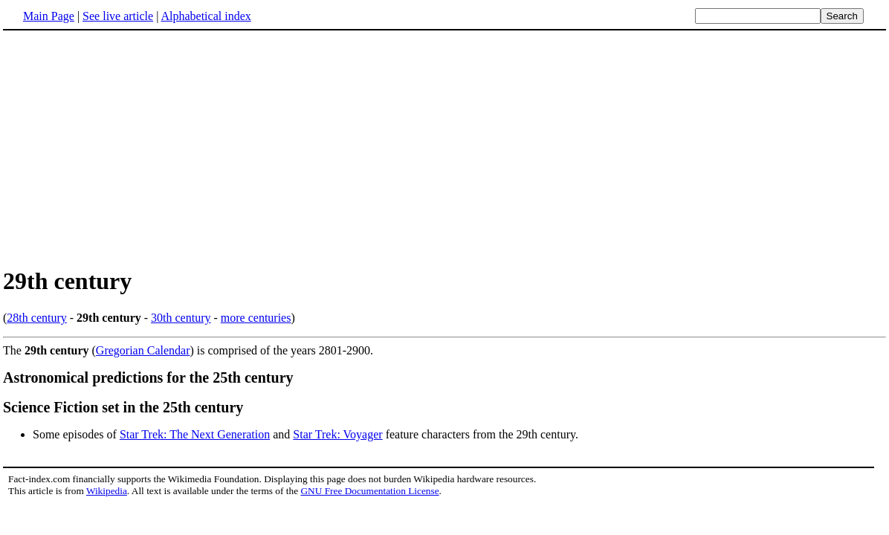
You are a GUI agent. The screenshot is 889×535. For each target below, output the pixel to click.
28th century (36, 317)
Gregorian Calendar (143, 350)
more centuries (256, 317)
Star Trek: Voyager (337, 434)
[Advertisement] (128, 148)
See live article (118, 16)
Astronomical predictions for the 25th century (148, 377)
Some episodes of (76, 434)
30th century (180, 317)
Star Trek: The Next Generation (195, 434)
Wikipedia (106, 490)
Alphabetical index (205, 16)
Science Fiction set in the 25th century (123, 407)
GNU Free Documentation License (369, 490)
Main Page (48, 16)
